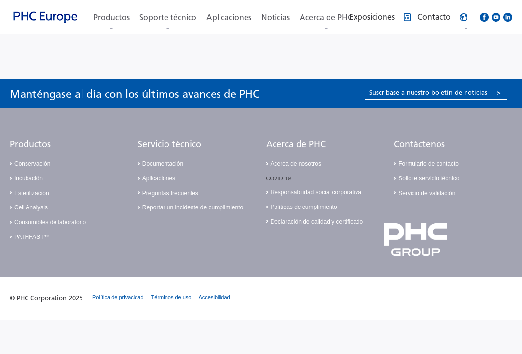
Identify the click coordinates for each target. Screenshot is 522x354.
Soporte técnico (167, 17)
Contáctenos (419, 144)
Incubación (28, 178)
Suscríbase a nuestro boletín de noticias (435, 92)
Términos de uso (171, 297)
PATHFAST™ (32, 237)
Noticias (275, 17)
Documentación (162, 163)
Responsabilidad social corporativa (316, 192)
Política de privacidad (118, 297)
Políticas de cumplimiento (304, 207)
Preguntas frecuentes (170, 193)
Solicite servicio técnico (428, 178)
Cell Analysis (31, 207)
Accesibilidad (214, 297)
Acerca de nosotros (296, 163)
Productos (111, 17)
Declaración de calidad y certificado (317, 221)
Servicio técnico (169, 144)
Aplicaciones (228, 17)
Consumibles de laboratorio (50, 222)
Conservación (32, 163)
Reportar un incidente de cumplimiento (192, 207)
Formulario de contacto (428, 163)
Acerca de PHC (326, 17)
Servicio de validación (426, 193)
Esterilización (31, 193)
